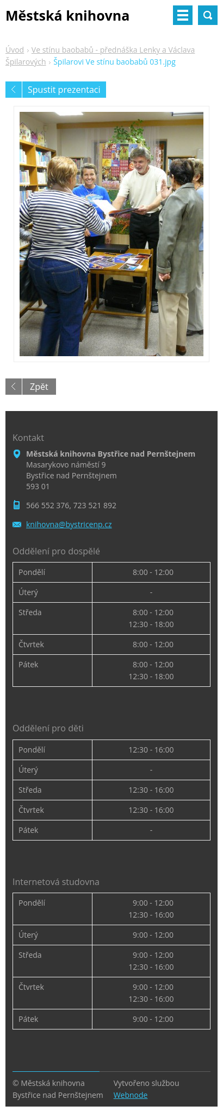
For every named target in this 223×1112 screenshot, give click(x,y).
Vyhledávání (208, 15)
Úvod (14, 50)
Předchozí (13, 89)
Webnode (131, 1095)
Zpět (39, 387)
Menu (182, 15)
